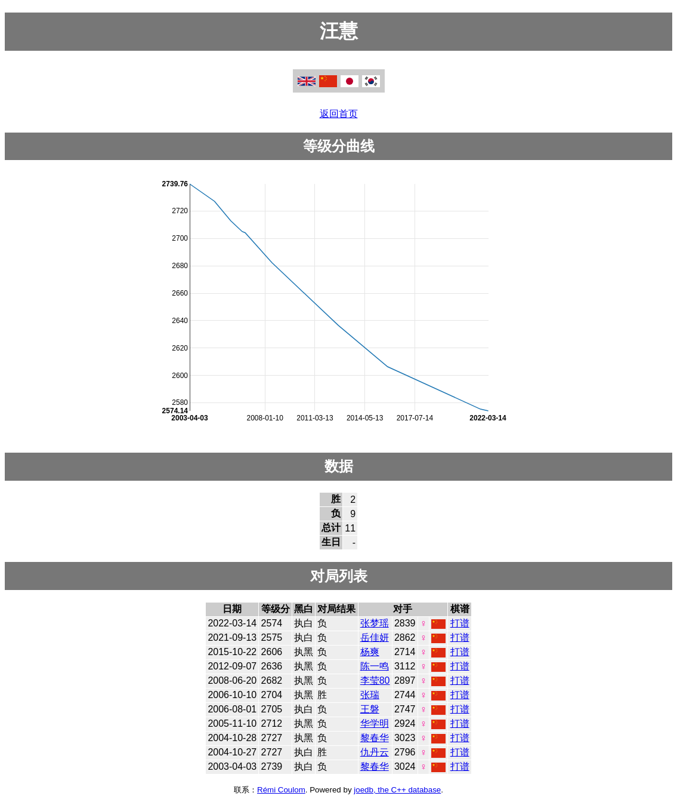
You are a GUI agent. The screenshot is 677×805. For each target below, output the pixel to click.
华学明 (374, 723)
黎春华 (374, 738)
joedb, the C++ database (397, 789)
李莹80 (375, 680)
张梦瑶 (374, 623)
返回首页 (339, 114)
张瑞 (369, 695)
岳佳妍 (374, 637)
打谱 (459, 623)
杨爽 (369, 652)
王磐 (369, 709)
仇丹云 (374, 752)
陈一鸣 (374, 666)
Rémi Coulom (281, 789)
